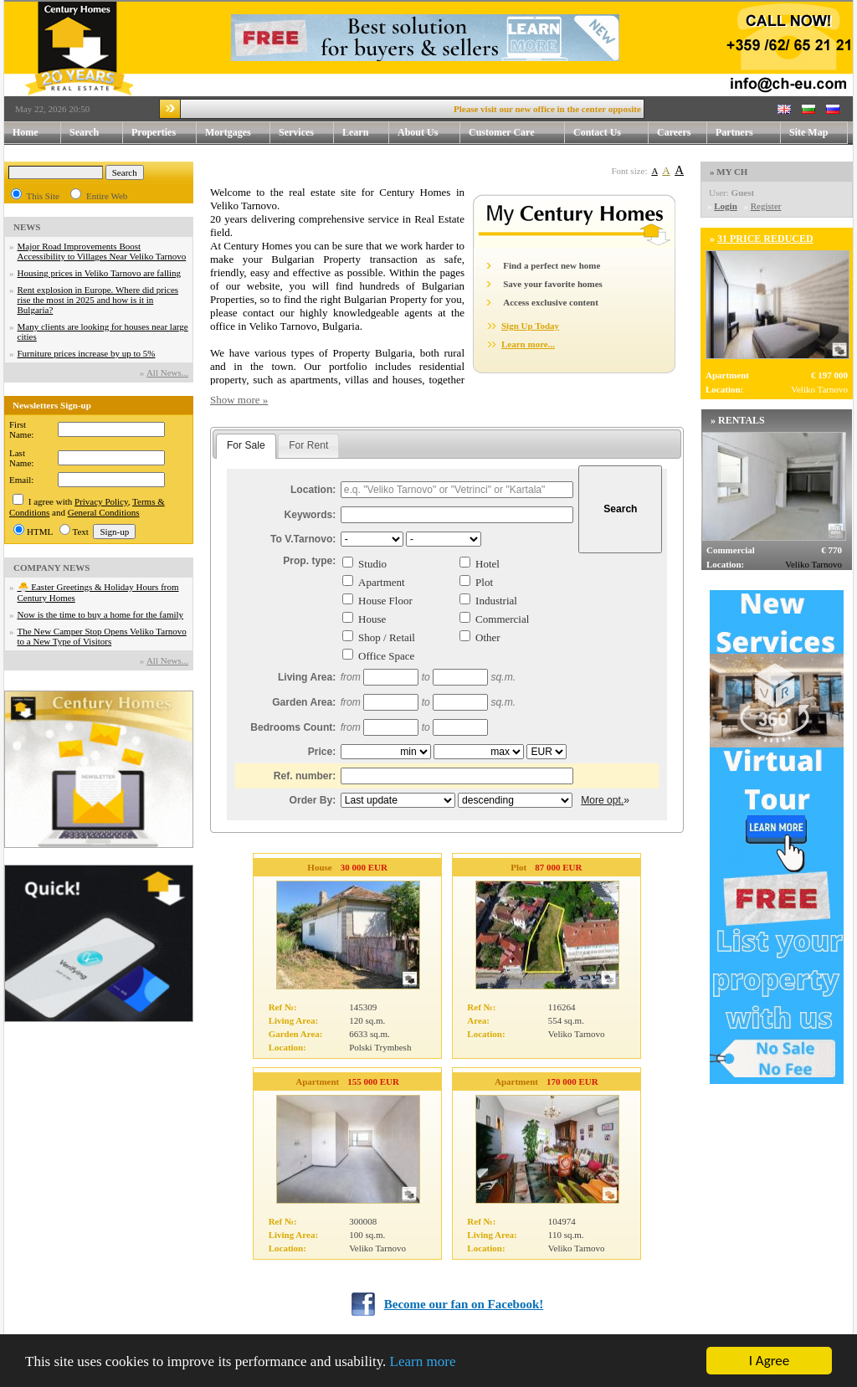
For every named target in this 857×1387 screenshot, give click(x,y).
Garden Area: (304, 702)
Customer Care (502, 132)
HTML (40, 532)
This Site (43, 196)
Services (306, 132)
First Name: (21, 429)
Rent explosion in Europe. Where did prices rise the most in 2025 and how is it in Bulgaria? (98, 300)
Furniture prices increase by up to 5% (87, 353)
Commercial (502, 619)
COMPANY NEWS (51, 568)
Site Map (808, 132)
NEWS (26, 227)
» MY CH (728, 172)
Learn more (423, 1362)
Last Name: (21, 458)
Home (25, 132)
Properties (164, 132)
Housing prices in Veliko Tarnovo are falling (100, 273)
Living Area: (307, 677)
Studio (372, 563)
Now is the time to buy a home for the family (101, 614)
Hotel (487, 563)
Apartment (381, 582)
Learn (365, 132)
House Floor (385, 600)
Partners (734, 132)
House (372, 619)
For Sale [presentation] (246, 445)
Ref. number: (305, 776)
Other (487, 637)
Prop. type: (309, 561)
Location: (313, 490)
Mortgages (228, 132)
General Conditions (104, 512)
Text (81, 532)
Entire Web (106, 196)
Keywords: (310, 515)
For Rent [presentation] (308, 445)
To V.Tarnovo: (303, 539)
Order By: (313, 800)
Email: (21, 480)
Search (84, 132)
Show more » (239, 399)
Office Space (386, 656)
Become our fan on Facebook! (464, 1304)
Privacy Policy (101, 501)
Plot (484, 582)
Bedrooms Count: (293, 727)
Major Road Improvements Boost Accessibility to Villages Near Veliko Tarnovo (102, 251)
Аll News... (167, 372)
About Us (429, 132)
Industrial (496, 600)
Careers (673, 132)
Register (766, 206)
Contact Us (611, 132)
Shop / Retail (386, 637)
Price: (322, 752)
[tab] (246, 446)
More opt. (602, 800)
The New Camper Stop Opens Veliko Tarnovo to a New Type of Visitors (102, 636)
